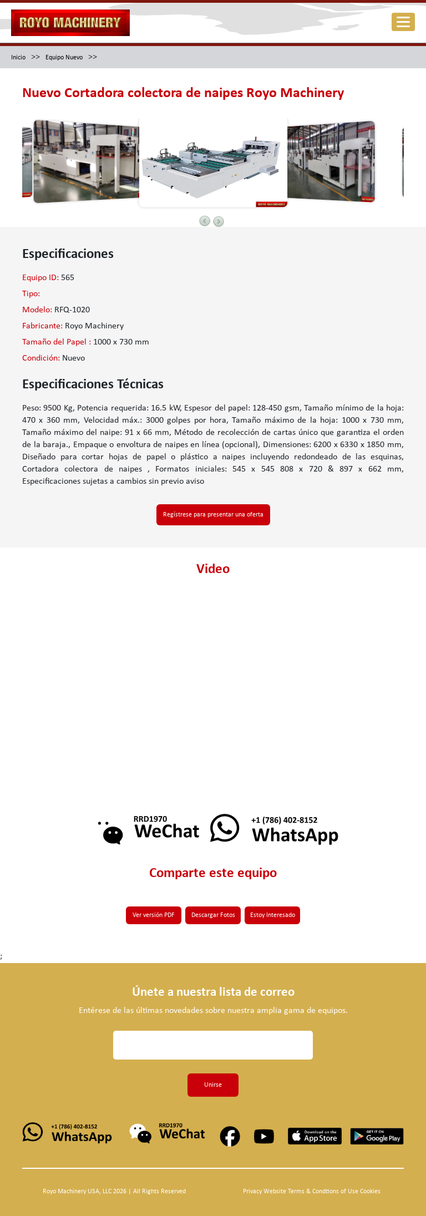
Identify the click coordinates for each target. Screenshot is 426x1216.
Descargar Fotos (213, 915)
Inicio (18, 57)
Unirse (213, 1085)
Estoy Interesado (272, 915)
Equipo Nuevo (64, 57)
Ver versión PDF (154, 915)
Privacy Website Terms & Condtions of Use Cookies (312, 1191)
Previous (205, 221)
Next (218, 221)
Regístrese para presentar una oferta (213, 514)
